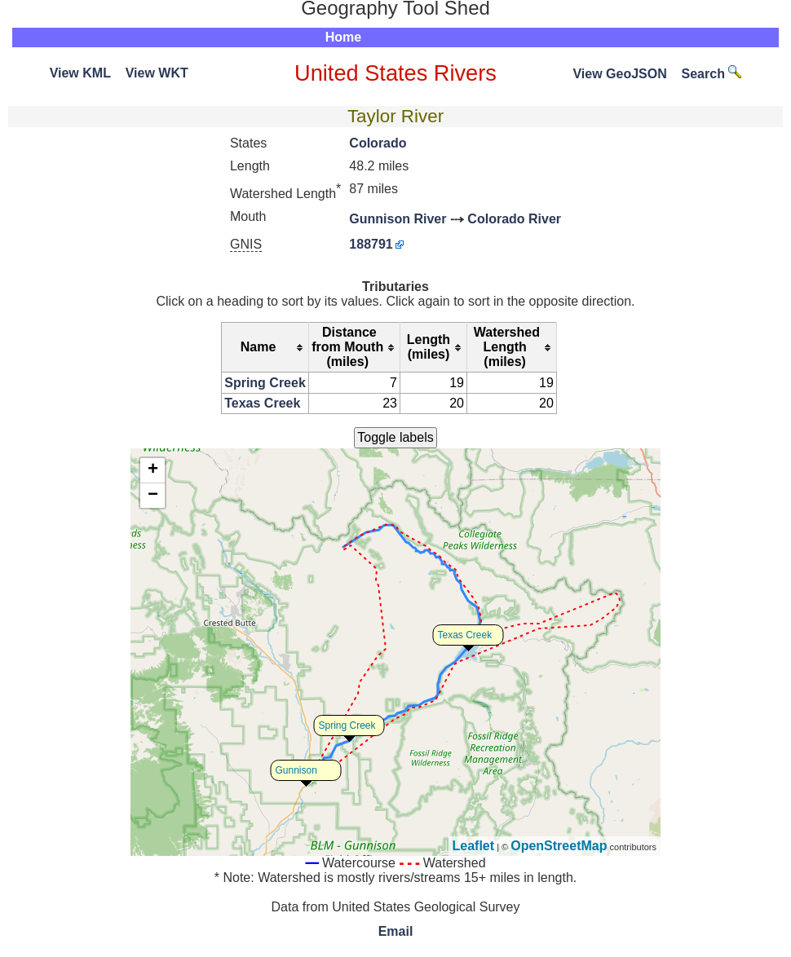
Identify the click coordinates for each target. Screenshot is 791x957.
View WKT (157, 73)
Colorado (377, 143)
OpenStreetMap (558, 846)
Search (712, 74)
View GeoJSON (619, 74)
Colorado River (514, 219)
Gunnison (296, 770)
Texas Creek (262, 403)
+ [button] (153, 470)
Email (395, 931)
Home (343, 37)
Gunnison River (397, 219)
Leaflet (474, 846)
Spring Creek (265, 383)
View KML (80, 73)
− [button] (153, 495)
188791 (370, 244)
